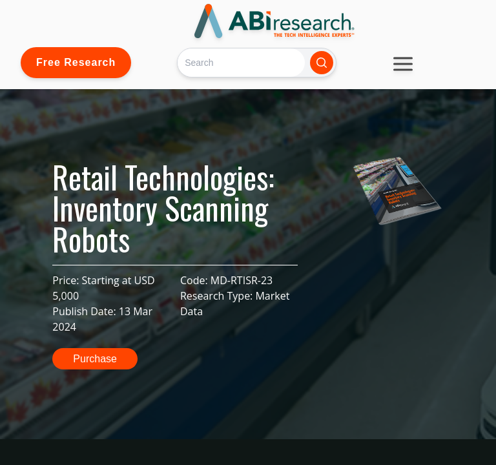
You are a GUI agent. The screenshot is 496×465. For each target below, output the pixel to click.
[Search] (241, 62)
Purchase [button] (95, 358)
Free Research (76, 62)
